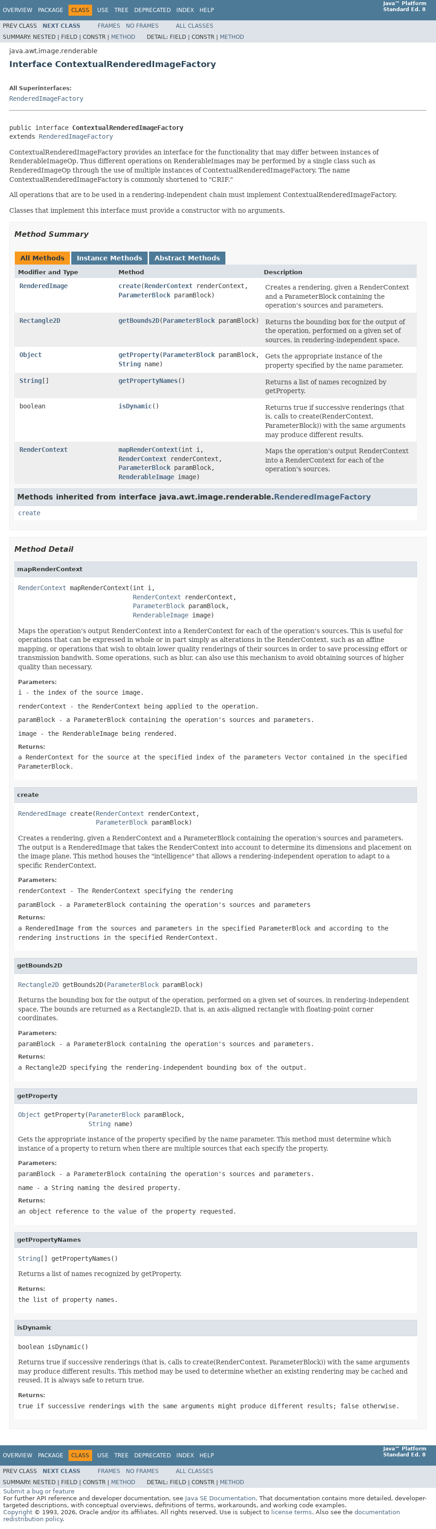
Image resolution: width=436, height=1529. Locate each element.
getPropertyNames (148, 380)
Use (103, 10)
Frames (109, 26)
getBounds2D (138, 320)
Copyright (17, 1512)
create (129, 286)
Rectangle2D (39, 320)
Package (50, 10)
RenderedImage (43, 286)
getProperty (138, 354)
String (129, 364)
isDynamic (135, 406)
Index (185, 10)
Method (123, 37)
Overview (17, 10)
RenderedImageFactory (46, 98)
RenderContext (168, 286)
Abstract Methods (187, 258)
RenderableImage (146, 477)
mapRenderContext (148, 449)
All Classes (194, 26)
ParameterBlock (144, 295)
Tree (121, 10)
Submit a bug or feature (39, 1491)
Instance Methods (109, 258)
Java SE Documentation (220, 1498)
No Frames (142, 26)
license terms (291, 1512)
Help (206, 10)
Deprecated (152, 10)
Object (30, 354)
